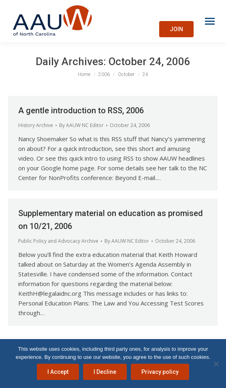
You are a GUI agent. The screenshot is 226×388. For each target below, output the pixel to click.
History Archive (35, 125)
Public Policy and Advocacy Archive (58, 240)
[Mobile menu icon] (210, 21)
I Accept (57, 372)
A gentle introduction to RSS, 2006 (81, 110)
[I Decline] (216, 364)
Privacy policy (160, 372)
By (81, 125)
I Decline (105, 372)
